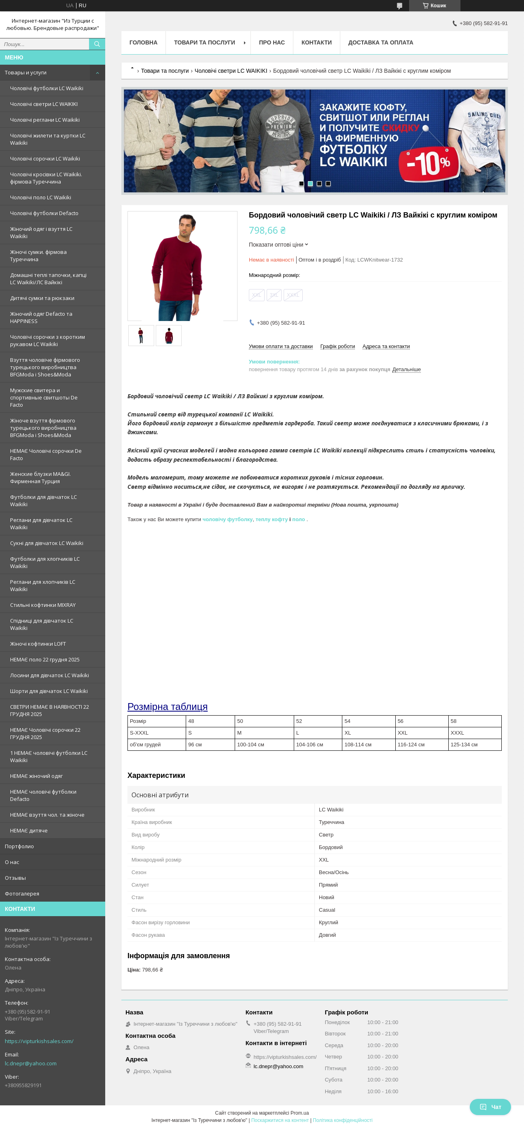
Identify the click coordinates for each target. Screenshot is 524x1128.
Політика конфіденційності (343, 1120)
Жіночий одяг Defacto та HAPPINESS (41, 317)
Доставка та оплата (381, 42)
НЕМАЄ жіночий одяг (36, 775)
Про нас (272, 42)
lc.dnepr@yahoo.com (31, 1063)
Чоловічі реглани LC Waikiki (45, 119)
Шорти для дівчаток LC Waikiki (49, 691)
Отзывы (15, 877)
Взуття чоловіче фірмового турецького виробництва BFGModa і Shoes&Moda (45, 367)
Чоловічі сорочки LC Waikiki (45, 158)
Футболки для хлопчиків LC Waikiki (45, 562)
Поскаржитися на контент (280, 1120)
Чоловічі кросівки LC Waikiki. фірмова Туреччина (46, 178)
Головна (143, 42)
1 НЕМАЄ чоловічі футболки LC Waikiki (48, 756)
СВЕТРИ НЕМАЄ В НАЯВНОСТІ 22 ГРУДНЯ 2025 (49, 710)
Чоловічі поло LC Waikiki (40, 197)
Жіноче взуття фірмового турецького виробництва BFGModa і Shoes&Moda (43, 428)
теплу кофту (272, 519)
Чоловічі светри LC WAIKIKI (44, 104)
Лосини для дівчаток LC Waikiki (49, 675)
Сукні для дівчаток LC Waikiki (46, 543)
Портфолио (19, 846)
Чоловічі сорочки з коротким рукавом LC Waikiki (47, 340)
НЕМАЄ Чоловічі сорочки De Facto (46, 454)
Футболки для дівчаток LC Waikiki (43, 500)
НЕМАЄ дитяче (29, 830)
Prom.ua (300, 1113)
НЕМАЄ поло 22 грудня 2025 (45, 659)
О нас (12, 862)
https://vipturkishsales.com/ (39, 1041)
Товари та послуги (204, 42)
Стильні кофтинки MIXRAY (43, 604)
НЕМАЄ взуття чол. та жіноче (47, 814)
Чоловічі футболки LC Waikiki (46, 88)
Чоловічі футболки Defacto (44, 213)
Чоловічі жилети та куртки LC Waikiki (47, 139)
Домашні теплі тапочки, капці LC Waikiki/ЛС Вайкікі (48, 278)
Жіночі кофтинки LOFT (38, 643)
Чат (490, 1107)
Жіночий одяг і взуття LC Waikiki (41, 232)
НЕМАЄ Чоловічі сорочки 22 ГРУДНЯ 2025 (45, 733)
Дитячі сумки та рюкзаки (42, 298)
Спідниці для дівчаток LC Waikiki (41, 624)
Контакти (316, 42)
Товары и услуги (26, 72)
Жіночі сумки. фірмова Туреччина (38, 255)
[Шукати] (97, 44)
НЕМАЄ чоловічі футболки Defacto (43, 795)
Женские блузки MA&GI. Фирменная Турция (40, 477)
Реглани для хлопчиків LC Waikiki (42, 585)
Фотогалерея (22, 893)
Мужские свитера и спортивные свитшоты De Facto (44, 397)
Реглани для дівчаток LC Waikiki (41, 523)
